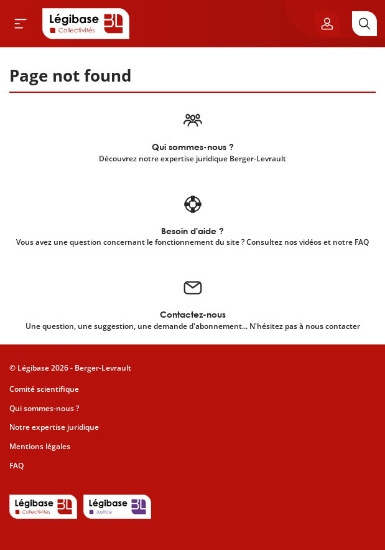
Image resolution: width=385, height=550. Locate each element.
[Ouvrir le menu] (20, 23)
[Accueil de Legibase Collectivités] (85, 23)
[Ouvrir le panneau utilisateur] (327, 23)
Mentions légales (39, 446)
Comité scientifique (44, 389)
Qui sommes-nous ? (44, 408)
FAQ (16, 465)
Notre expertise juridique (54, 427)
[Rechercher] (364, 23)
